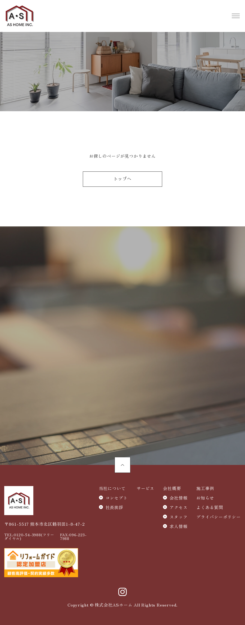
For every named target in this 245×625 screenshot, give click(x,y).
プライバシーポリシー (218, 517)
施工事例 (205, 488)
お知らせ (205, 498)
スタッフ (178, 517)
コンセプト (117, 498)
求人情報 (178, 526)
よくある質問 (209, 507)
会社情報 (178, 498)
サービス (145, 488)
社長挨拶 (114, 507)
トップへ (122, 179)
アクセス (178, 507)
